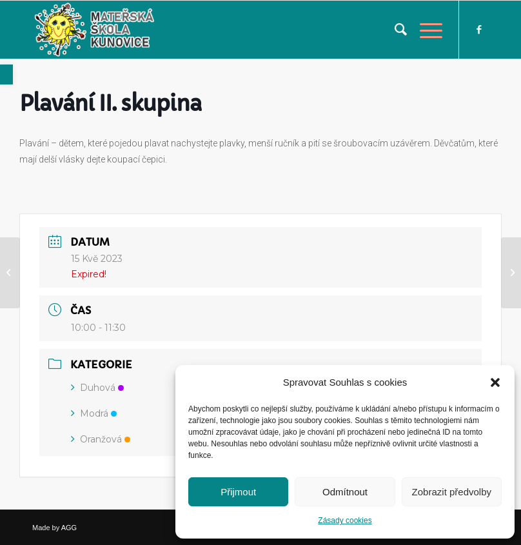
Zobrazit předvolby (451, 491)
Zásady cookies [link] (344, 520)
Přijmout (238, 491)
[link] (6, 74)
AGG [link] (69, 527)
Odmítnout (345, 491)
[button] (495, 382)
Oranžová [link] (100, 439)
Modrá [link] (94, 413)
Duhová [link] (97, 387)
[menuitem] (394, 30)
